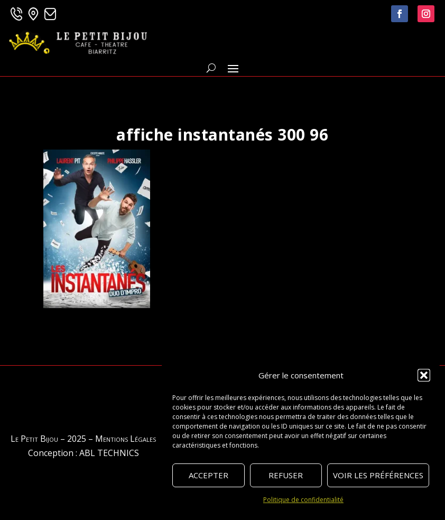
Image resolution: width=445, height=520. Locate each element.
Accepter (208, 475)
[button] (424, 375)
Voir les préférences (378, 475)
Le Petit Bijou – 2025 (48, 438)
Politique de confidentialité (303, 499)
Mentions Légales (125, 438)
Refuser (285, 475)
